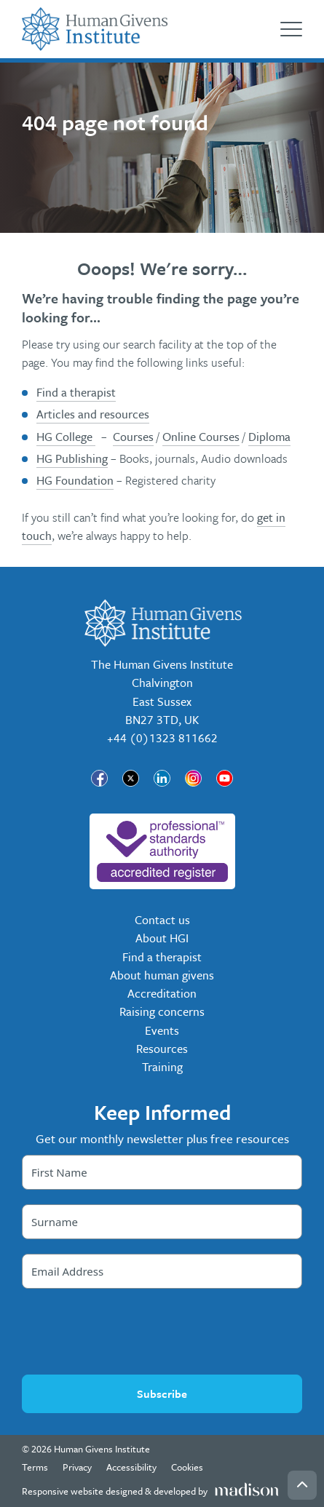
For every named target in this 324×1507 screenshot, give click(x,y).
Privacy (77, 1467)
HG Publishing (72, 458)
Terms (35, 1467)
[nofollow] (162, 851)
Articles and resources (92, 414)
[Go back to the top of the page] (302, 1485)
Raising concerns (162, 1011)
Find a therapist (76, 392)
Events (162, 1030)
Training (162, 1066)
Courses (133, 436)
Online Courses (201, 436)
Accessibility (131, 1467)
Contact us (162, 920)
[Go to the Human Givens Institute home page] (94, 29)
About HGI (162, 938)
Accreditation (162, 993)
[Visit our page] (99, 778)
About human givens (162, 975)
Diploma (269, 436)
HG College (65, 436)
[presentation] (162, 1331)
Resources (162, 1048)
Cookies (187, 1467)
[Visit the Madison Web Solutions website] (150, 1491)
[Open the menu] (291, 29)
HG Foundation (75, 480)
